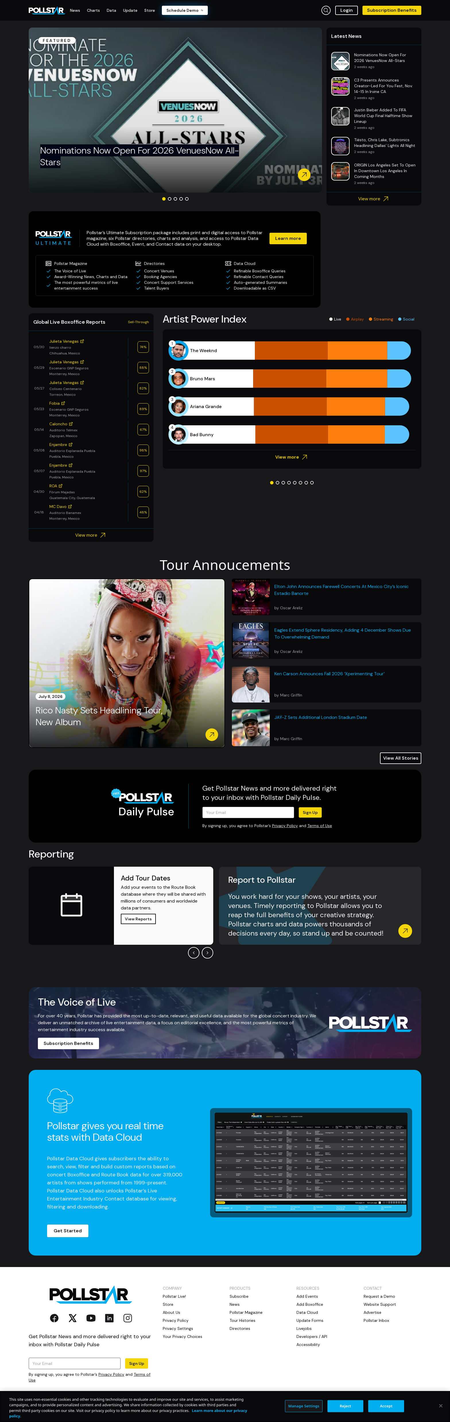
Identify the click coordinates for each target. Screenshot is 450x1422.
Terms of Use (319, 825)
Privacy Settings (178, 1328)
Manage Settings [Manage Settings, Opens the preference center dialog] (303, 1406)
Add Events (307, 1296)
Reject (345, 1406)
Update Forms (309, 1320)
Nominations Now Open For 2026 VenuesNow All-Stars (139, 156)
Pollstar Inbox (376, 1320)
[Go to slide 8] (312, 482)
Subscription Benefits (392, 10)
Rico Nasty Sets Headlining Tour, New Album (99, 716)
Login (346, 10)
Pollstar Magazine (246, 1312)
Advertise (372, 1312)
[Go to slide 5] (187, 199)
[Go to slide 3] (175, 199)
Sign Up (310, 812)
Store (168, 1304)
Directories (240, 1328)
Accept (386, 1406)
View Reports (138, 919)
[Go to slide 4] (181, 199)
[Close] (441, 1405)
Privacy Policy (285, 825)
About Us (171, 1312)
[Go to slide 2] (169, 199)
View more (374, 199)
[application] (292, 392)
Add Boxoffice (309, 1304)
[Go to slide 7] (306, 482)
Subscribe (239, 1296)
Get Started (68, 1231)
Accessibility (308, 1344)
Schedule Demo (184, 10)
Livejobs (304, 1328)
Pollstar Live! (174, 1296)
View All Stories (400, 758)
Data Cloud (307, 1312)
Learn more (288, 238)
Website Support (380, 1304)
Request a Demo (379, 1296)
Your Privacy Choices (182, 1336)
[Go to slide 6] (300, 482)
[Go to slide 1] (164, 199)
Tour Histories (242, 1320)
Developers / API (311, 1336)
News (235, 1304)
